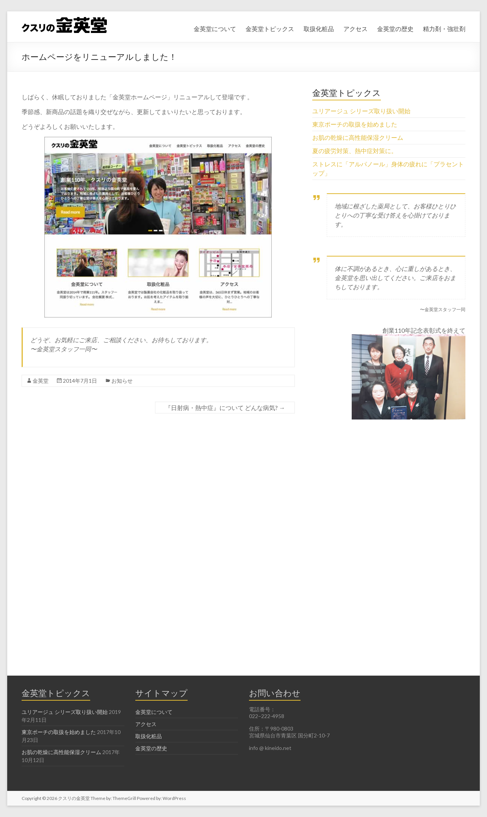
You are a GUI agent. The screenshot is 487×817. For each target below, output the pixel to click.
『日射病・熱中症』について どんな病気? (225, 407)
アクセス (355, 28)
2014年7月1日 (80, 380)
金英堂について (215, 28)
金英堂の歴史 (395, 28)
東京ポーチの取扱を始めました (354, 124)
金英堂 (41, 380)
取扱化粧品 (319, 28)
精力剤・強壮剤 (444, 28)
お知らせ (122, 380)
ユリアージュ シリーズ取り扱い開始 (361, 110)
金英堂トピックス (270, 28)
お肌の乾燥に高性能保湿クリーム (357, 137)
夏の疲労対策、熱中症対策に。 (354, 150)
